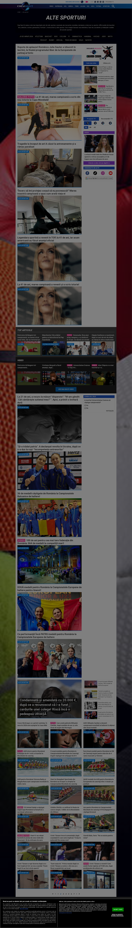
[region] (66, 913)
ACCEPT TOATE (118, 909)
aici (21, 919)
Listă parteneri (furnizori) (65, 912)
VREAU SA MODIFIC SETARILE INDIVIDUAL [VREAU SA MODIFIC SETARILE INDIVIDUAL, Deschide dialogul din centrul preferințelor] (117, 915)
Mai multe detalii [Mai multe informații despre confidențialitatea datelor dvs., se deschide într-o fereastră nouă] (24, 908)
